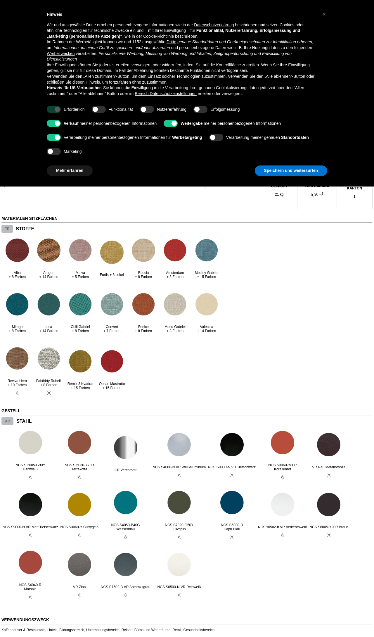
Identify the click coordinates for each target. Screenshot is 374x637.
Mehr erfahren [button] (69, 170)
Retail (176, 630)
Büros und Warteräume (152, 630)
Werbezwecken (61, 53)
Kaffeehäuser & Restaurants (23, 630)
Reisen (127, 630)
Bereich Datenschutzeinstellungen (166, 93)
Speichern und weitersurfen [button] (291, 170)
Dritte (171, 41)
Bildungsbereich (71, 630)
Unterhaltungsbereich (103, 630)
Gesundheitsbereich (198, 630)
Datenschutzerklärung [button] (214, 25)
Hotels (52, 630)
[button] (324, 14)
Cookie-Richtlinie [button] (158, 36)
